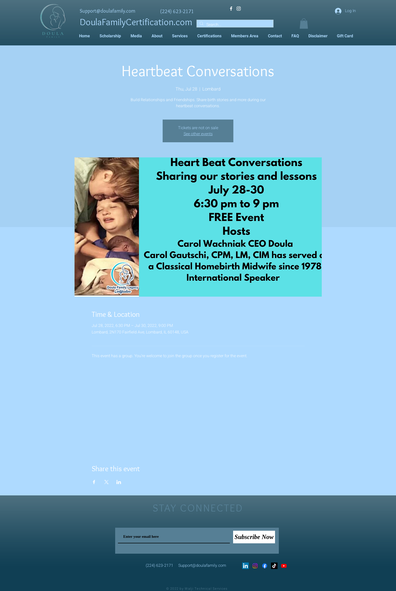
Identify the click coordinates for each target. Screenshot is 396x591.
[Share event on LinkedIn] (118, 482)
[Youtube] (284, 565)
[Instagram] (255, 565)
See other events (198, 134)
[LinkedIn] (245, 565)
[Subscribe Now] (254, 537)
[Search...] (234, 25)
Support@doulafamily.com (107, 11)
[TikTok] (274, 565)
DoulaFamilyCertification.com (136, 21)
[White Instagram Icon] (238, 8)
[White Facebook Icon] (231, 8)
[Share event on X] (106, 482)
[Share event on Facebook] (94, 482)
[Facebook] (264, 565)
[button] (304, 23)
